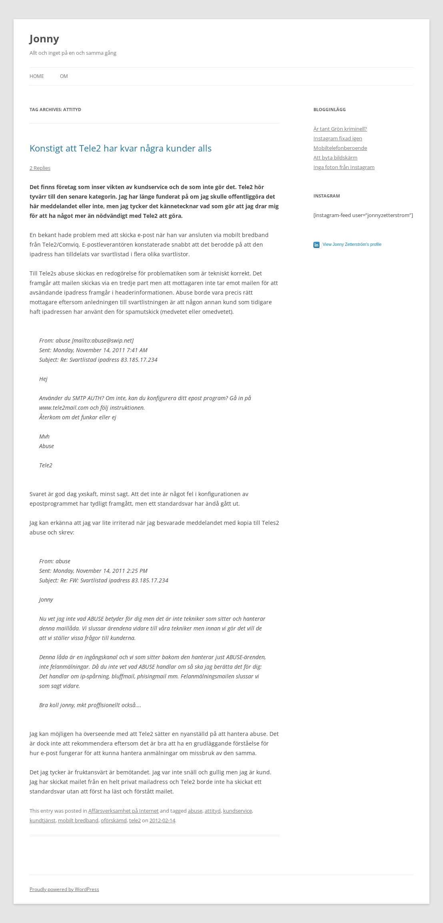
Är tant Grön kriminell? (340, 128)
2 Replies (40, 167)
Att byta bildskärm (335, 157)
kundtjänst (43, 820)
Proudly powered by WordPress (64, 889)
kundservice (237, 810)
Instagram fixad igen (337, 138)
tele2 (135, 820)
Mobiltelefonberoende (340, 148)
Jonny (44, 38)
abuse (195, 810)
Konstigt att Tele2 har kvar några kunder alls (121, 148)
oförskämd (114, 820)
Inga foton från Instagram (344, 167)
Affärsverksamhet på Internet (123, 810)
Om (64, 76)
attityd (213, 810)
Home (37, 76)
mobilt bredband (78, 820)
